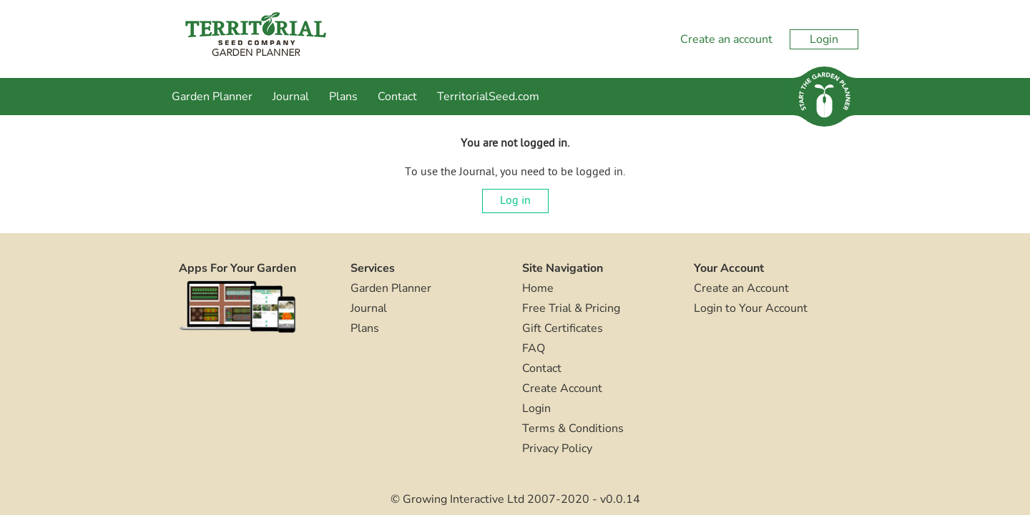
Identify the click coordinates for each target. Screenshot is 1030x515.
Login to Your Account (751, 308)
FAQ (533, 348)
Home (538, 288)
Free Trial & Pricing (571, 308)
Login (824, 39)
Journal (291, 96)
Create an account (726, 39)
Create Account (562, 388)
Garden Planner (212, 96)
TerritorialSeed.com (488, 96)
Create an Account (741, 288)
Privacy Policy (557, 448)
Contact (397, 96)
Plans (343, 96)
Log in (515, 201)
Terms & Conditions (573, 428)
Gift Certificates (562, 328)
